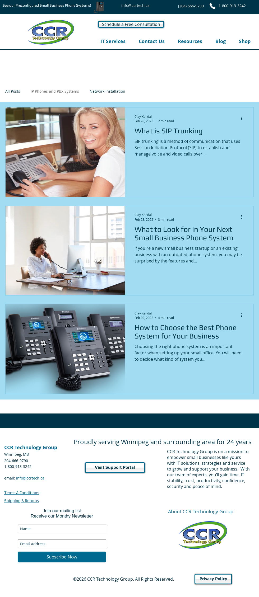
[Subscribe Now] (62, 557)
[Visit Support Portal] (115, 467)
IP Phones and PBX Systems (55, 91)
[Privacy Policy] (213, 579)
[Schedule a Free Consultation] (131, 24)
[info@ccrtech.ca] (135, 5)
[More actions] (243, 118)
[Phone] (212, 6)
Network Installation (107, 91)
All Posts (12, 91)
